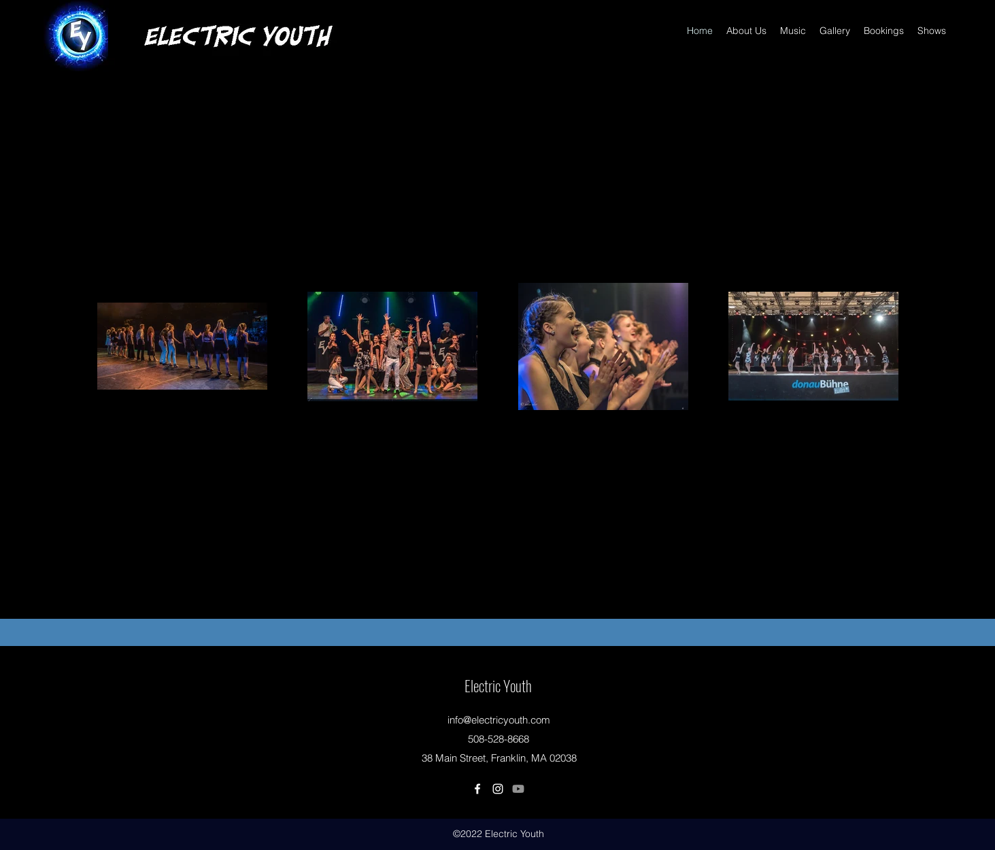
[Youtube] (518, 789)
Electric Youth (498, 685)
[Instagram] (498, 789)
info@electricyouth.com (499, 719)
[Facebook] (477, 789)
